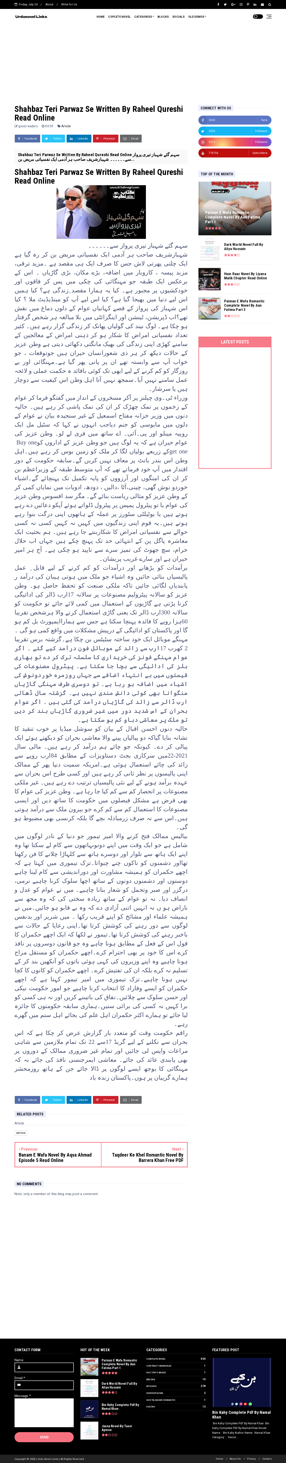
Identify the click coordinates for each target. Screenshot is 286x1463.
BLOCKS (163, 16)
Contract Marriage (158, 1366)
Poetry (150, 1407)
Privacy (251, 1459)
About (49, 4)
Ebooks (150, 1379)
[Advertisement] (143, 60)
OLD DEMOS (196, 16)
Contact (266, 1459)
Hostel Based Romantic (160, 1400)
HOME (101, 16)
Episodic (151, 1386)
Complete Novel (156, 1359)
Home (219, 1459)
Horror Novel (154, 1393)
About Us (235, 1459)
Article (66, 126)
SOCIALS (178, 16)
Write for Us (69, 4)
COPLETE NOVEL (119, 16)
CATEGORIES (143, 16)
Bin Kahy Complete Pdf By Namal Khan (241, 1415)
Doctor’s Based (156, 1372)
